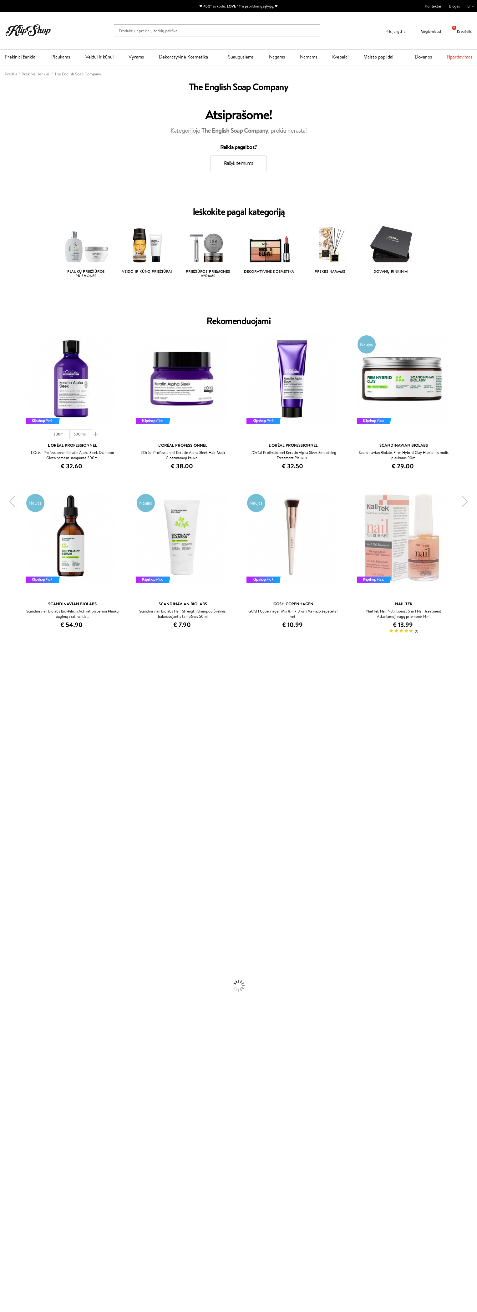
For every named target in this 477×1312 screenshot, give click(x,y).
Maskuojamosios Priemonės (24, 1033)
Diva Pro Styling (14, 813)
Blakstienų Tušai (13, 1052)
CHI (3, 856)
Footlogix (8, 850)
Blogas (454, 6)
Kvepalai (340, 57)
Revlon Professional (17, 826)
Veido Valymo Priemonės (22, 991)
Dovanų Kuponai (101, 1165)
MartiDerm (10, 740)
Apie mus (95, 1140)
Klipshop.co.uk (177, 1182)
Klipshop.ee (175, 1188)
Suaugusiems (241, 57)
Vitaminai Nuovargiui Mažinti (25, 1082)
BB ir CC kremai (14, 1045)
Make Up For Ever (15, 899)
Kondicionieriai (13, 930)
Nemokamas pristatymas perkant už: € (44, 1118)
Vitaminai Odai (13, 1088)
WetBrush (9, 710)
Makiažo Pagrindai (15, 1021)
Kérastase (8, 698)
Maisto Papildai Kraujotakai (23, 1113)
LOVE (231, 6)
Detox (5, 1094)
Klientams (97, 1134)
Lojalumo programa (182, 1153)
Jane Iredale (10, 716)
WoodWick (9, 747)
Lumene (7, 905)
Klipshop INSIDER (25, 1159)
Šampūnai (8, 923)
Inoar (4, 691)
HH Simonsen (12, 869)
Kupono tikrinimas (103, 1171)
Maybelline (9, 728)
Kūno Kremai (11, 978)
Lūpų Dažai (9, 1064)
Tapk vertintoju (178, 1140)
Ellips (4, 789)
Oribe (5, 832)
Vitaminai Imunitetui (18, 1106)
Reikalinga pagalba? (338, 1134)
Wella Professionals (16, 801)
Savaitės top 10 (178, 1147)
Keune (5, 771)
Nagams (277, 57)
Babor (5, 686)
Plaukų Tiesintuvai (15, 948)
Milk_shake (9, 679)
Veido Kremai (11, 972)
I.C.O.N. (7, 722)
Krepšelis (459, 31)
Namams (308, 57)
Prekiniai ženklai (20, 57)
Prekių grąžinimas (141, 1118)
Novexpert (9, 911)
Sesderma (8, 704)
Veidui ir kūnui (99, 57)
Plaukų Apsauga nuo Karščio (24, 960)
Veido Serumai (12, 984)
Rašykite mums (238, 163)
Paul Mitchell (11, 893)
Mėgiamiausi (427, 31)
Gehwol (6, 777)
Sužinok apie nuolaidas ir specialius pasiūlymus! (54, 1224)
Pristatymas (97, 1159)
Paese (5, 783)
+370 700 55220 (336, 1140)
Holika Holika (11, 862)
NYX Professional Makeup (22, 765)
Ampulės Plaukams (16, 942)
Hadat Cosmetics (15, 820)
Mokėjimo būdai (101, 1153)
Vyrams (136, 57)
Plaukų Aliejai (11, 935)
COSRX (6, 759)
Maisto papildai (378, 57)
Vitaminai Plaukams (17, 1070)
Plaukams (60, 57)
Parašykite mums (336, 1152)
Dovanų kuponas (257, 1134)
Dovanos (423, 57)
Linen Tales (9, 752)
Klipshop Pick (176, 1159)
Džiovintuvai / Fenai (17, 954)
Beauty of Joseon (15, 734)
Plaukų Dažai (11, 966)
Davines (7, 673)
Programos (176, 1134)
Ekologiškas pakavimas (262, 1118)
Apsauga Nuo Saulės (17, 1009)
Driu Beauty (10, 795)
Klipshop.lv (174, 1176)
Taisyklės (16, 1140)
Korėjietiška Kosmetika (19, 1015)
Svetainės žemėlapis (26, 1171)
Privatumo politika (25, 1147)
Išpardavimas (459, 57)
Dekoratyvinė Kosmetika (183, 57)
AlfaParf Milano (13, 874)
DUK (13, 1165)
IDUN (5, 887)
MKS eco (8, 838)
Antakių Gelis (11, 1027)
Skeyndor (8, 808)
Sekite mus (330, 1174)
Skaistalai (8, 1057)
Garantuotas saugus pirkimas (384, 1118)
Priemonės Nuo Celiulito (21, 996)
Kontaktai (433, 6)
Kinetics (7, 844)
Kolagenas (9, 1076)
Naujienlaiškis (25, 1218)
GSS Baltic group (181, 1170)
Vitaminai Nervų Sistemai (22, 1100)
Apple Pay (18, 1153)
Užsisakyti (29, 1249)
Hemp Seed (10, 881)
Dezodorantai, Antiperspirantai (26, 1003)
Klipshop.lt (19, 1134)
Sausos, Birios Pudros (18, 1039)
